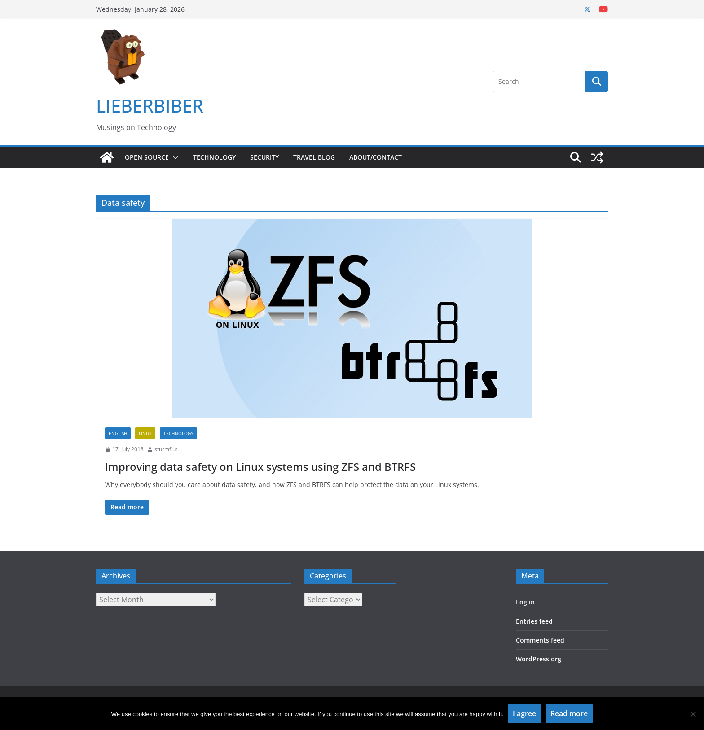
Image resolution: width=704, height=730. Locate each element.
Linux (145, 433)
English (118, 433)
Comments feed (540, 640)
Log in (525, 602)
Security (264, 157)
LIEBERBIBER (149, 105)
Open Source (147, 157)
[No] (692, 713)
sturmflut (165, 449)
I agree (524, 713)
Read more (569, 713)
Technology (214, 157)
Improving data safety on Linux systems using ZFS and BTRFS (260, 466)
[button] (174, 157)
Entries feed (534, 621)
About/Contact (375, 157)
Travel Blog (314, 157)
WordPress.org (538, 659)
